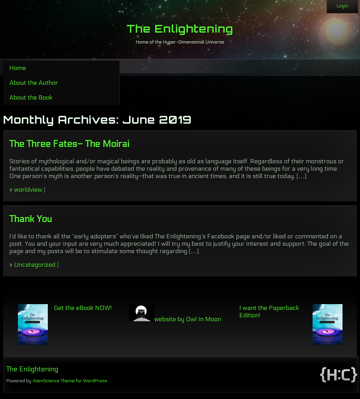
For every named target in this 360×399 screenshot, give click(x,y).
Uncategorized (34, 264)
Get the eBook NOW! (83, 308)
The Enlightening (180, 28)
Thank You (30, 219)
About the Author (33, 82)
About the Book (30, 97)
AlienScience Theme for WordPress (69, 380)
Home (17, 68)
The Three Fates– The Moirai (69, 144)
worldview (28, 189)
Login (342, 6)
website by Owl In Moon (175, 319)
